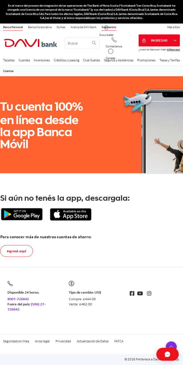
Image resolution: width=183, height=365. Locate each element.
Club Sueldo (91, 60)
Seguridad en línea (16, 341)
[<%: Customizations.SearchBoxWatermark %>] (81, 43)
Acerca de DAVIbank (83, 27)
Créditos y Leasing (66, 60)
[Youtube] (140, 293)
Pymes (61, 27)
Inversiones (42, 60)
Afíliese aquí (173, 49)
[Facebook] (132, 293)
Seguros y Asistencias (118, 60)
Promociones (146, 60)
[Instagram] (149, 293)
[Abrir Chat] (156, 354)
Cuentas (24, 60)
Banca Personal (13, 27)
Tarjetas (9, 60)
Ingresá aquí (16, 251)
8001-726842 (18, 299)
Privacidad (63, 341)
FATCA (118, 341)
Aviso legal (42, 341)
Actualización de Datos (93, 341)
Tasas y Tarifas (170, 60)
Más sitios (173, 27)
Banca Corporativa (40, 27)
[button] (171, 346)
